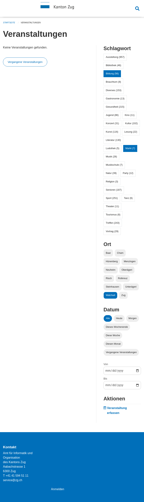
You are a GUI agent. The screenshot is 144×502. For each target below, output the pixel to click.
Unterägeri (130, 286)
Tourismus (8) (113, 214)
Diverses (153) (113, 90)
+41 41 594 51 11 (17, 475)
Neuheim (110, 269)
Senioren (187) (114, 189)
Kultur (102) (131, 123)
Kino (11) (129, 115)
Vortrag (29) (112, 231)
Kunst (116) (112, 131)
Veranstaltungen (31, 22)
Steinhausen (112, 286)
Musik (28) (111, 156)
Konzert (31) (112, 123)
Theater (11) (112, 206)
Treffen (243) (112, 222)
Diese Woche (113, 335)
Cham (120, 252)
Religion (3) (112, 181)
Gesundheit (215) (115, 106)
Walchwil (110, 295)
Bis (105, 378)
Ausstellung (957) (115, 57)
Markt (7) (130, 148)
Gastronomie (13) (115, 98)
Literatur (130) (113, 140)
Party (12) (128, 173)
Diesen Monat (113, 343)
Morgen (132, 318)
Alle (108, 318)
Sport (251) (112, 198)
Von (106, 364)
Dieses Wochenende (117, 326)
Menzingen (130, 261)
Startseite (9, 22)
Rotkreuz (123, 278)
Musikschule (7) (114, 164)
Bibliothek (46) (113, 65)
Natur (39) (111, 173)
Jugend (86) (112, 115)
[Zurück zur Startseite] (72, 9)
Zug (123, 295)
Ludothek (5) (112, 148)
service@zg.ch (13, 480)
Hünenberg (112, 261)
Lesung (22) (130, 131)
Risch (109, 278)
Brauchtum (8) (113, 81)
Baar (108, 252)
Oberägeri (127, 269)
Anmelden (57, 489)
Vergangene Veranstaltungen (25, 61)
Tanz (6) (128, 198)
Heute (119, 318)
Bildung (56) (112, 73)
